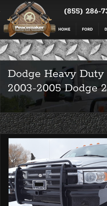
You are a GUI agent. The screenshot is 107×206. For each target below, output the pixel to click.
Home (64, 28)
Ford (87, 28)
